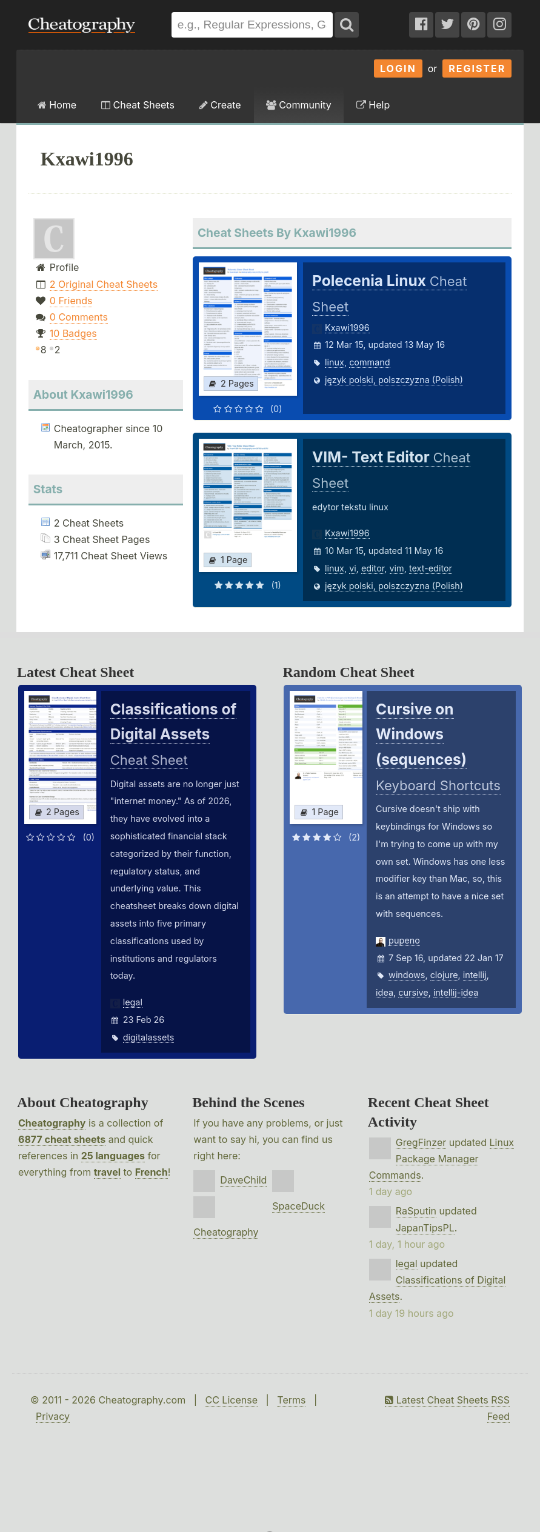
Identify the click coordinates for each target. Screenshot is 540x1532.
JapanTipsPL (425, 1228)
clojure (444, 975)
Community (299, 105)
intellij (475, 975)
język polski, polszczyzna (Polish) (394, 380)
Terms (291, 1400)
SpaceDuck (298, 1206)
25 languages (113, 1156)
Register (476, 68)
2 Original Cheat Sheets (104, 284)
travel (107, 1172)
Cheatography (51, 1123)
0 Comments (79, 317)
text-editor (430, 568)
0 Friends (71, 301)
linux (334, 362)
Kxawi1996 (347, 327)
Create (220, 105)
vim (397, 568)
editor (372, 568)
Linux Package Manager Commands (441, 1158)
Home (57, 105)
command (369, 362)
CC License (231, 1400)
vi (352, 568)
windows (406, 975)
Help (373, 105)
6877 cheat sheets (61, 1139)
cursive (413, 992)
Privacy (53, 1416)
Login (398, 68)
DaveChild (243, 1180)
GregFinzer (421, 1142)
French (151, 1172)
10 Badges (73, 333)
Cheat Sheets (138, 105)
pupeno (404, 940)
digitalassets (149, 1037)
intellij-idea (455, 992)
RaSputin (416, 1211)
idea (384, 992)
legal (132, 1002)
